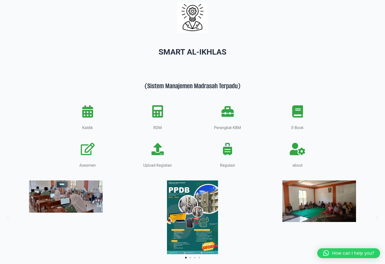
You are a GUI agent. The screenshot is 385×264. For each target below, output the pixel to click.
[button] (8, 217)
